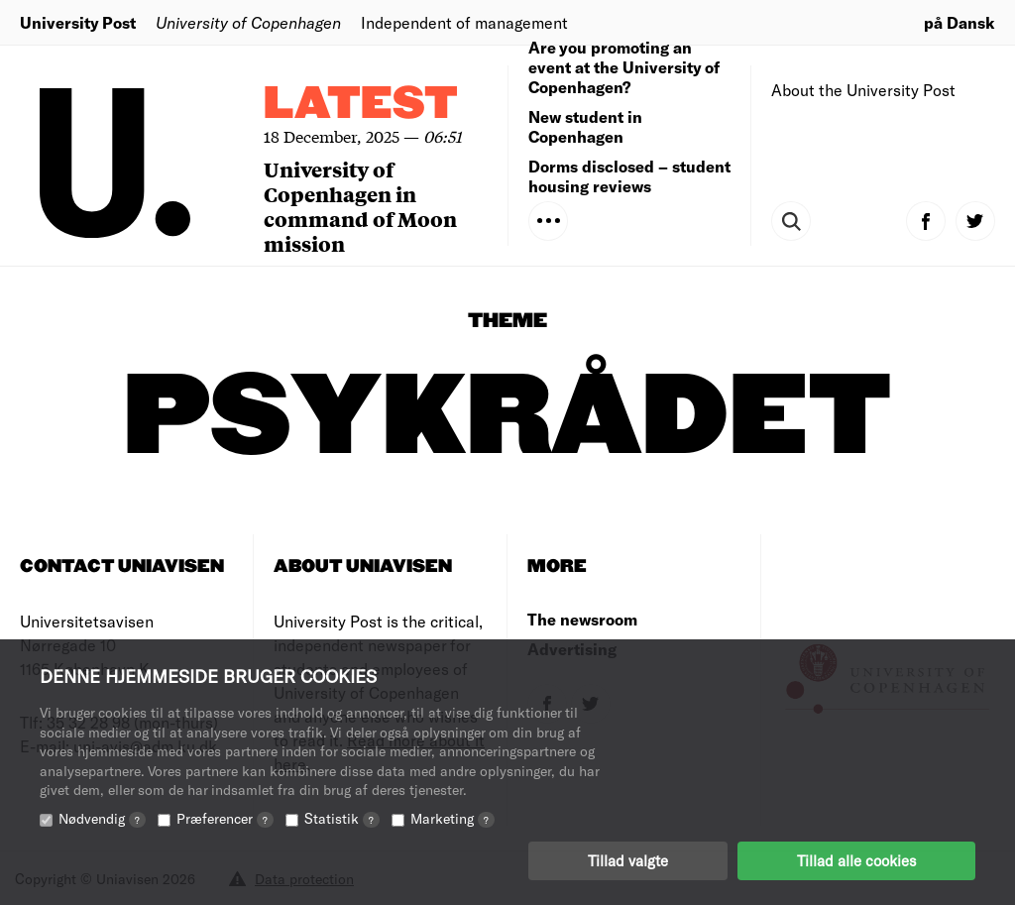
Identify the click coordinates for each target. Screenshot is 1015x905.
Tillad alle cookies (856, 860)
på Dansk (959, 22)
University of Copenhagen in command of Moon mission (360, 206)
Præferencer (225, 818)
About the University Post (863, 89)
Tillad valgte (628, 860)
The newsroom (582, 619)
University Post (78, 22)
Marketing (452, 818)
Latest (361, 104)
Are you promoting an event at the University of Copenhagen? (624, 67)
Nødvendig (102, 818)
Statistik (342, 818)
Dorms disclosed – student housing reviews (629, 176)
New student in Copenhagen (585, 126)
